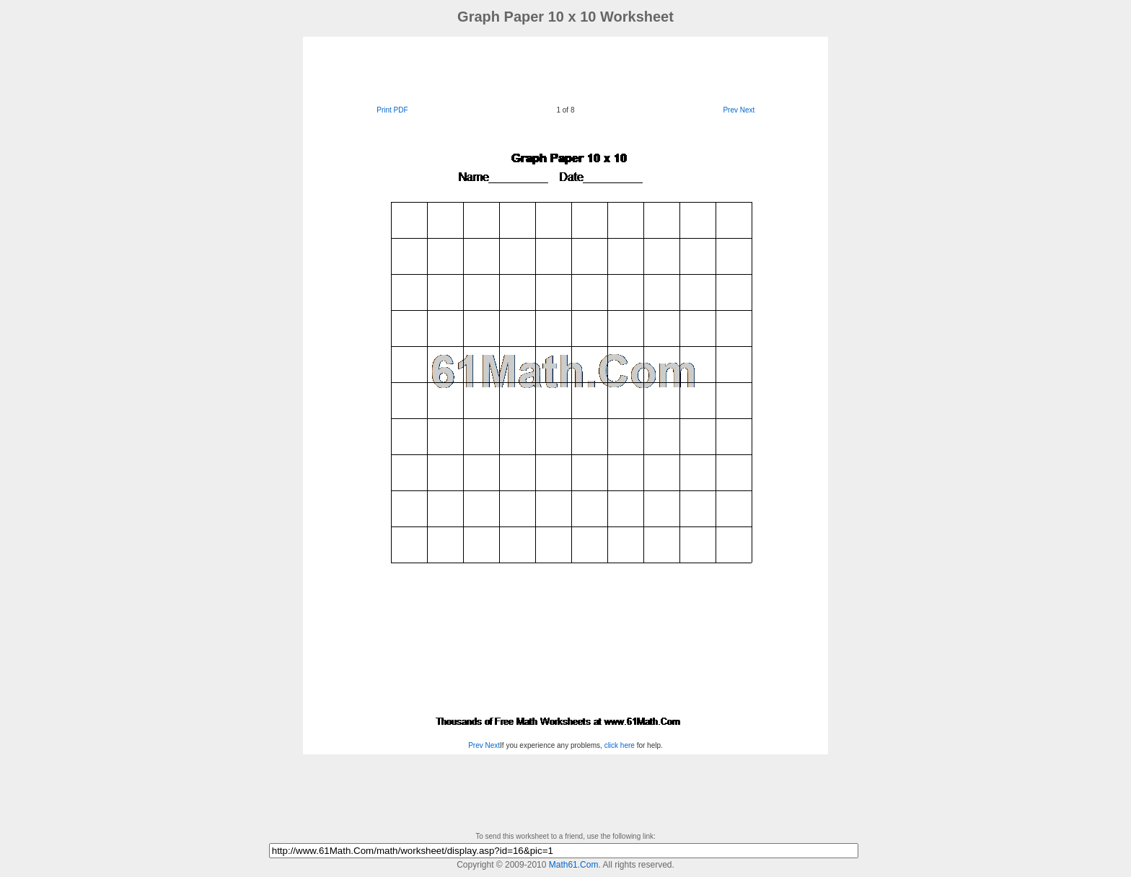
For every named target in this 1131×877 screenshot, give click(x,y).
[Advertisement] (565, 69)
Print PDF (392, 110)
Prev (730, 110)
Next (747, 110)
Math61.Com (574, 865)
